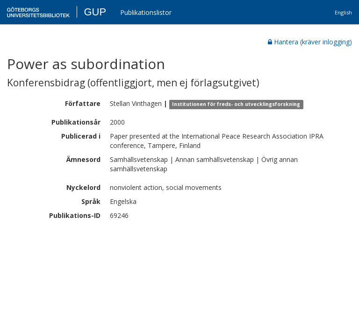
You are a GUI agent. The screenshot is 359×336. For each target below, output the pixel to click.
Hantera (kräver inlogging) (310, 41)
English (343, 12)
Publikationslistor (146, 12)
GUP (95, 12)
